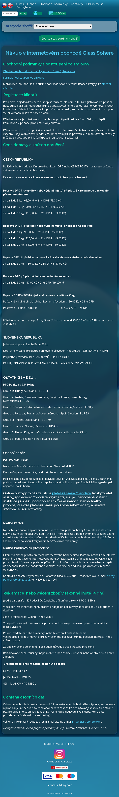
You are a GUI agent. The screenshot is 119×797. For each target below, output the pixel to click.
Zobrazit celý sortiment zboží (59, 38)
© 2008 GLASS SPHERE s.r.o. (59, 744)
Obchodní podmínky (54, 4)
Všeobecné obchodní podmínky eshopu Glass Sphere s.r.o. (39, 71)
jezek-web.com (66, 793)
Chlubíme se (94, 4)
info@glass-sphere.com (86, 721)
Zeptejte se (23, 7)
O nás (20, 4)
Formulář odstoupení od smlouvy (23, 77)
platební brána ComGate (71, 493)
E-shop (31, 4)
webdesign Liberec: (54, 793)
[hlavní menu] (66, 5)
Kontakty (77, 4)
